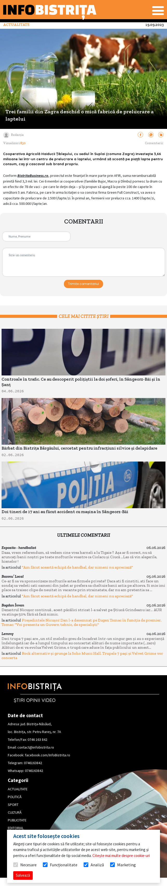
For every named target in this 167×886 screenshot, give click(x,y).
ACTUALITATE (18, 789)
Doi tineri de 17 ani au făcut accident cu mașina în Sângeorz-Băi (65, 511)
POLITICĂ (15, 796)
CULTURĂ (15, 812)
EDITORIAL (16, 828)
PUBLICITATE (17, 820)
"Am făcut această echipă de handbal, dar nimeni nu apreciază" (77, 567)
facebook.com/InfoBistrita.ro (47, 755)
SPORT (13, 804)
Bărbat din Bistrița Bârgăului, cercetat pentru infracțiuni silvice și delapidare (79, 448)
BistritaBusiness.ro (32, 175)
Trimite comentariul (83, 284)
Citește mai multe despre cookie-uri (121, 855)
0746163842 (33, 763)
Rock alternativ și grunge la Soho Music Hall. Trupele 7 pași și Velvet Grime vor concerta (82, 655)
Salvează (23, 875)
